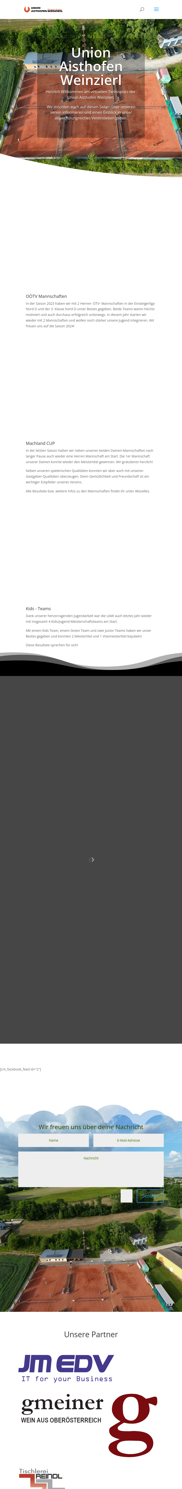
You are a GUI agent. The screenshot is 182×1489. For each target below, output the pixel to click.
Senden (150, 1196)
